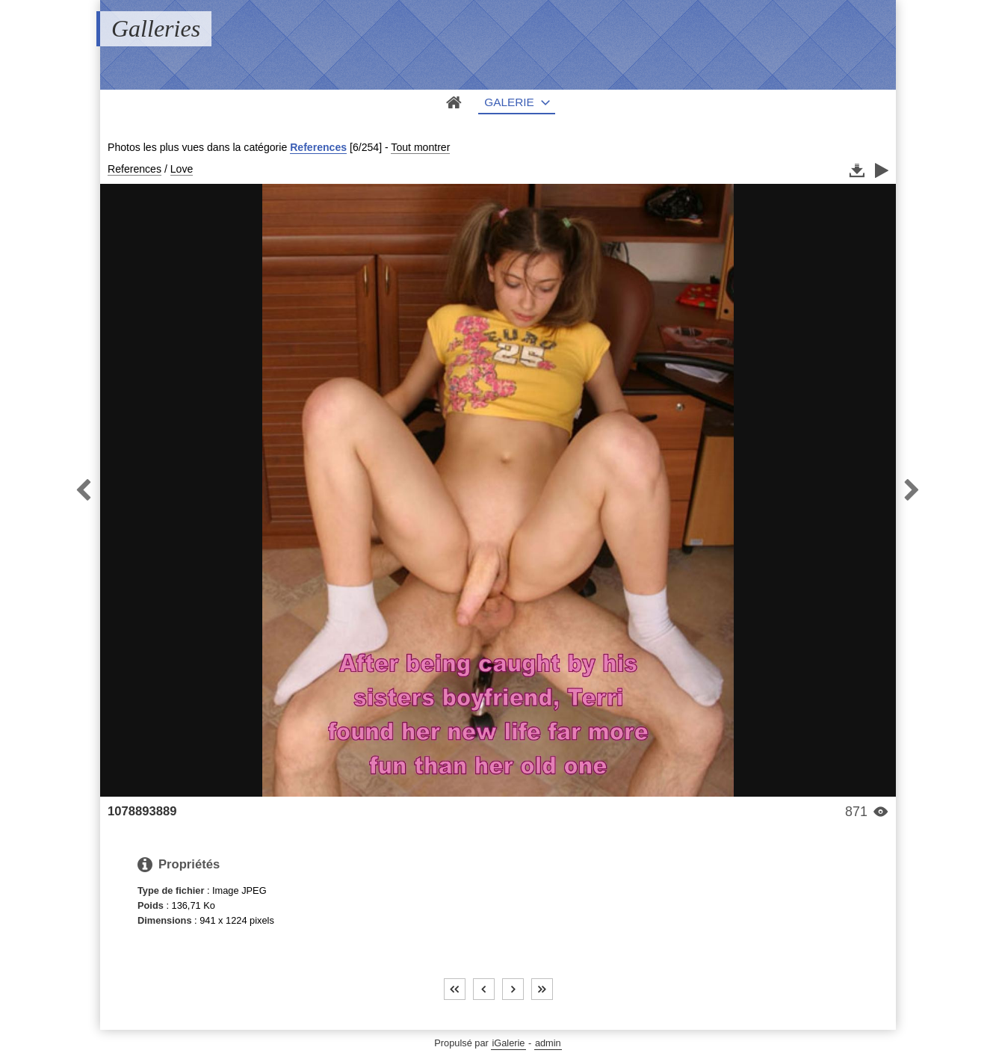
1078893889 (142, 811)
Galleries (155, 28)
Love (182, 169)
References (318, 147)
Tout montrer (420, 147)
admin (548, 1043)
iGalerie (508, 1043)
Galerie (509, 102)
